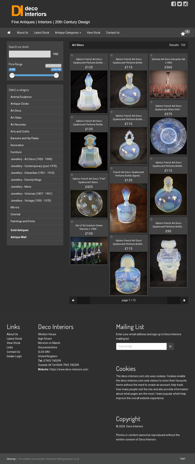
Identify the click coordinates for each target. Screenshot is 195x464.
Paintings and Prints (23, 221)
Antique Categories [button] (68, 32)
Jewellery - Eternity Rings (26, 179)
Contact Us (113, 32)
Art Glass (16, 117)
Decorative (17, 145)
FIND (55, 54)
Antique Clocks (20, 103)
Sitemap (11, 458)
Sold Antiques (20, 230)
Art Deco (16, 110)
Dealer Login (14, 356)
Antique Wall (18, 237)
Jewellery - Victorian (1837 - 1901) (31, 193)
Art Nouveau (18, 124)
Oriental (15, 214)
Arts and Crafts (20, 131)
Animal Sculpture (21, 96)
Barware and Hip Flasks (25, 138)
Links (10, 347)
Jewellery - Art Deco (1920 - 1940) (31, 159)
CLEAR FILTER (53, 65)
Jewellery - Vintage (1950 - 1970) (31, 200)
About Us (22, 32)
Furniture (16, 152)
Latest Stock (41, 32)
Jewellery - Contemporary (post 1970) (34, 166)
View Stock (93, 32)
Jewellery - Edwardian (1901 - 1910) (32, 172)
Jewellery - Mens (21, 186)
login (182, 458)
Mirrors (15, 207)
